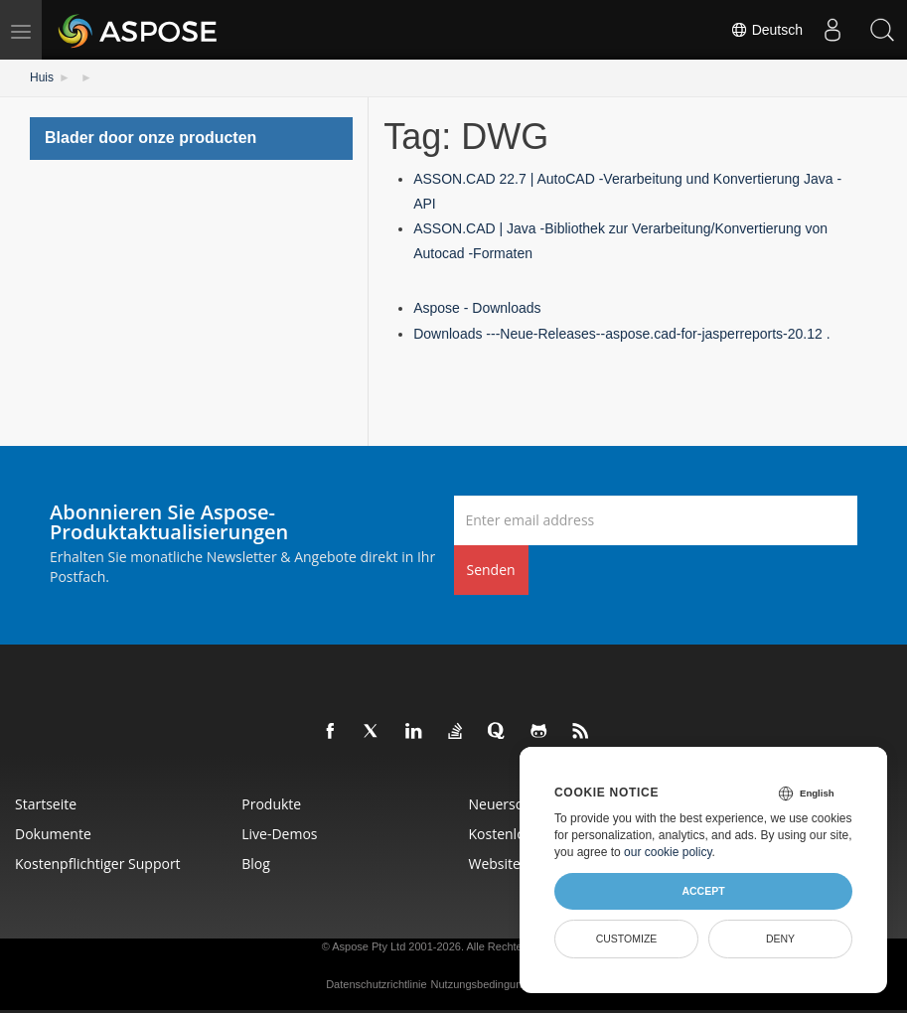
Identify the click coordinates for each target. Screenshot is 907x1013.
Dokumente (53, 833)
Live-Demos (279, 833)
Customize (627, 938)
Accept (702, 891)
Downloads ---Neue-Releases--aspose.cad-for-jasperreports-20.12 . (621, 334)
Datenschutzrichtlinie (376, 984)
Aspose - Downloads (476, 308)
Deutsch (766, 30)
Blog (255, 863)
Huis (42, 77)
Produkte (271, 804)
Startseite (45, 804)
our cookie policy (668, 852)
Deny (780, 938)
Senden (491, 569)
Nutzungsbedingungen (485, 984)
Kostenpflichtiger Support (98, 863)
